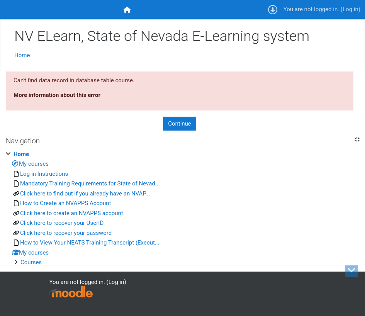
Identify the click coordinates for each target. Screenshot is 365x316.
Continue (179, 123)
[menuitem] (127, 9)
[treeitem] (182, 208)
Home (22, 55)
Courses (31, 262)
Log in (350, 9)
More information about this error (57, 95)
